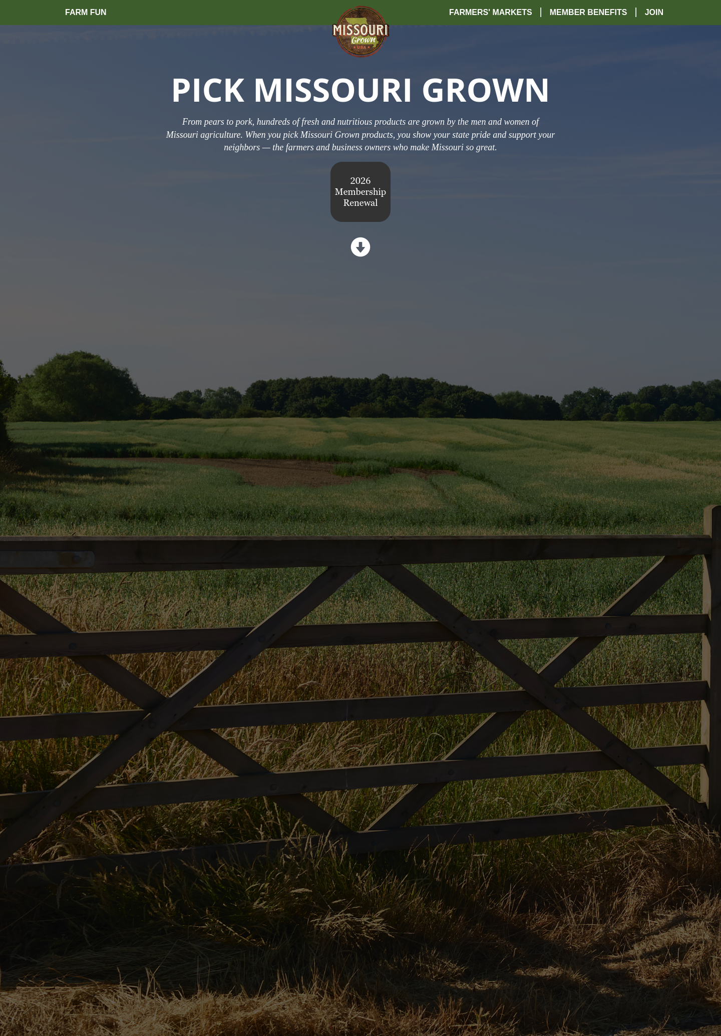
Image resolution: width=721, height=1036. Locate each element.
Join (654, 12)
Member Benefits (588, 12)
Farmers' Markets (490, 12)
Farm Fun (86, 12)
